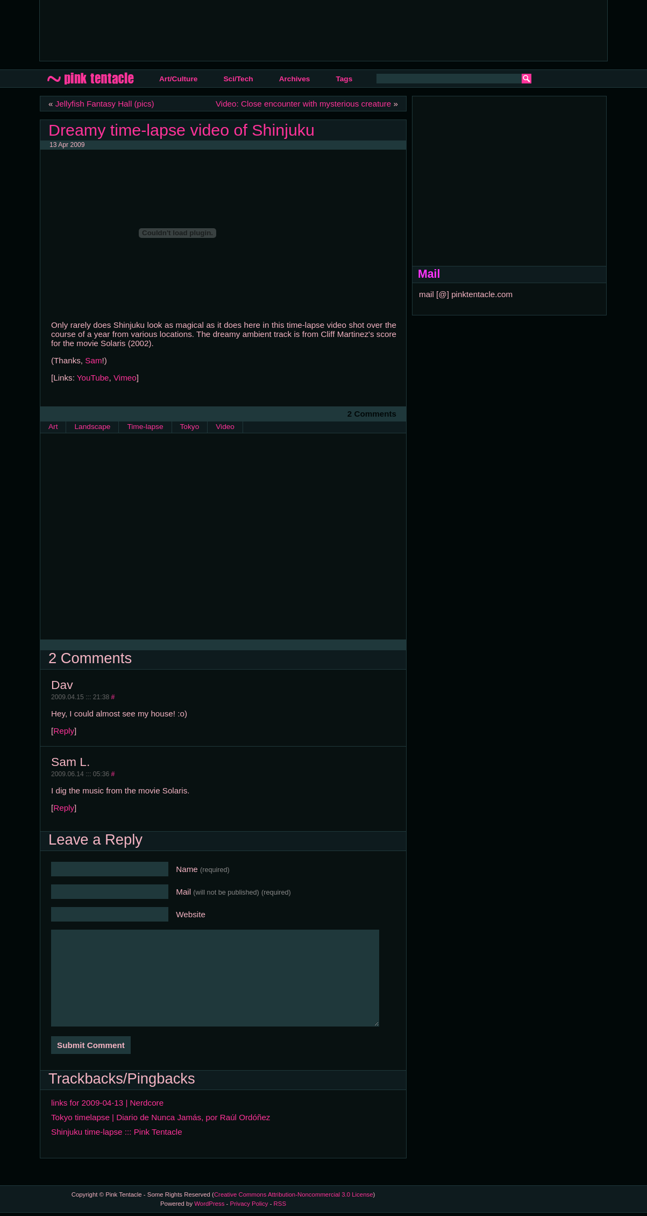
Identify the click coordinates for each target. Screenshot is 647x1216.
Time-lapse (145, 427)
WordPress (209, 1203)
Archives (294, 79)
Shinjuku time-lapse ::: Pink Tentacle (116, 1131)
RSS (280, 1203)
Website (190, 914)
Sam (93, 360)
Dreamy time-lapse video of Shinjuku (181, 130)
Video (225, 427)
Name (203, 869)
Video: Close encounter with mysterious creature (303, 103)
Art (53, 427)
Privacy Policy (249, 1203)
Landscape (92, 427)
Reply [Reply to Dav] (63, 730)
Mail (233, 891)
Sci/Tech (238, 79)
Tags (344, 79)
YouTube (93, 377)
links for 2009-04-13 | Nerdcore (107, 1102)
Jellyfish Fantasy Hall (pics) (104, 103)
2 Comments (371, 413)
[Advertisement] (243, 29)
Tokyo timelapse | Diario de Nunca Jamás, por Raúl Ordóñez (160, 1117)
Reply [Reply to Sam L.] (63, 807)
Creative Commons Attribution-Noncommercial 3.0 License (293, 1194)
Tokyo (190, 427)
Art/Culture (178, 79)
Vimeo (125, 377)
